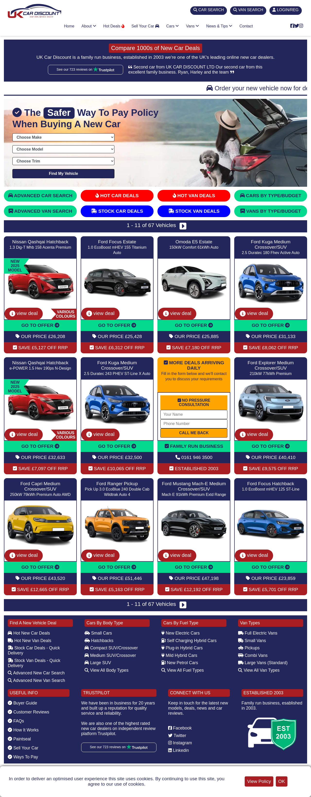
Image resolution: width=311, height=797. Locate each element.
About (88, 26)
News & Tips (219, 26)
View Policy (259, 781)
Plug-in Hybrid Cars (182, 647)
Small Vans (252, 640)
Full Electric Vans (257, 633)
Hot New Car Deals (29, 633)
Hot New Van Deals (29, 640)
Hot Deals (113, 26)
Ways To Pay (23, 757)
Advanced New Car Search (36, 672)
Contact (246, 26)
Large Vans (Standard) (263, 662)
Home (69, 26)
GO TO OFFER (40, 325)
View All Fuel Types (182, 670)
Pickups (249, 647)
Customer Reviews (28, 712)
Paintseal (19, 739)
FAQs (16, 721)
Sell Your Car (145, 26)
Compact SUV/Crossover (111, 647)
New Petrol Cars (179, 662)
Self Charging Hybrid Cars (188, 640)
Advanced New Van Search (36, 680)
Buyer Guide (22, 703)
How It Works (23, 730)
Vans (192, 26)
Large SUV (98, 662)
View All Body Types (107, 670)
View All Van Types (259, 670)
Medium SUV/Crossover (110, 655)
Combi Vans (253, 655)
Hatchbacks (99, 640)
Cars (172, 26)
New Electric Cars (180, 633)
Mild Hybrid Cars (179, 655)
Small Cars (98, 633)
